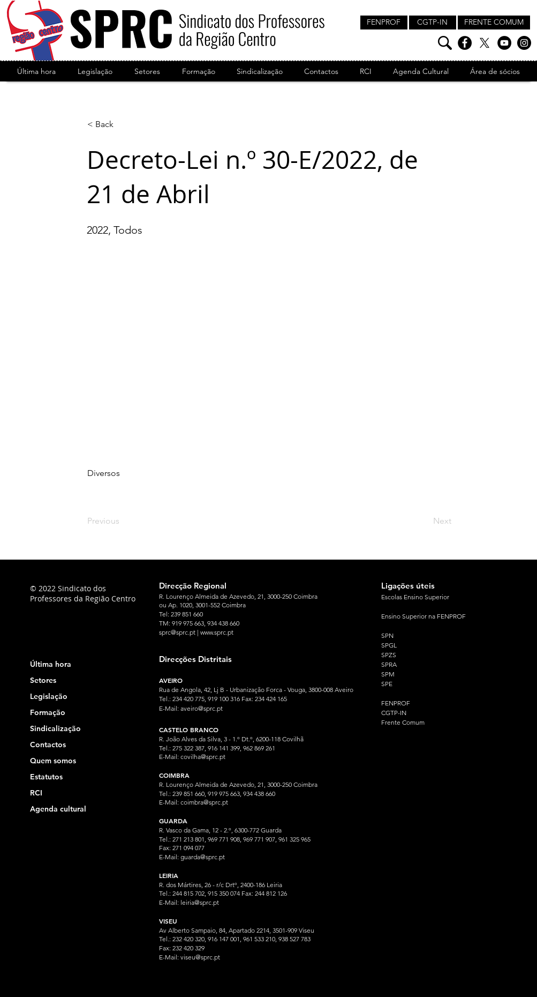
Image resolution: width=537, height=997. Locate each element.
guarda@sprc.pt (202, 857)
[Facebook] (465, 43)
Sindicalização (55, 728)
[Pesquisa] (445, 43)
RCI (36, 793)
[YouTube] (504, 43)
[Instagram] (524, 43)
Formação (47, 712)
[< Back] (122, 124)
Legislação (48, 696)
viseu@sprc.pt (200, 957)
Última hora (50, 664)
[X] (484, 43)
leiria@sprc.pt (199, 902)
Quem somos (53, 760)
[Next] (424, 521)
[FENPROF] (384, 22)
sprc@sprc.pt (177, 632)
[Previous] (122, 521)
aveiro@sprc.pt (201, 708)
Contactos (48, 744)
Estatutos (46, 777)
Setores (43, 680)
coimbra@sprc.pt (204, 802)
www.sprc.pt (216, 632)
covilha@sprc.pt (202, 757)
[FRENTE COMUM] (494, 22)
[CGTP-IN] (433, 22)
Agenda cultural (58, 809)
